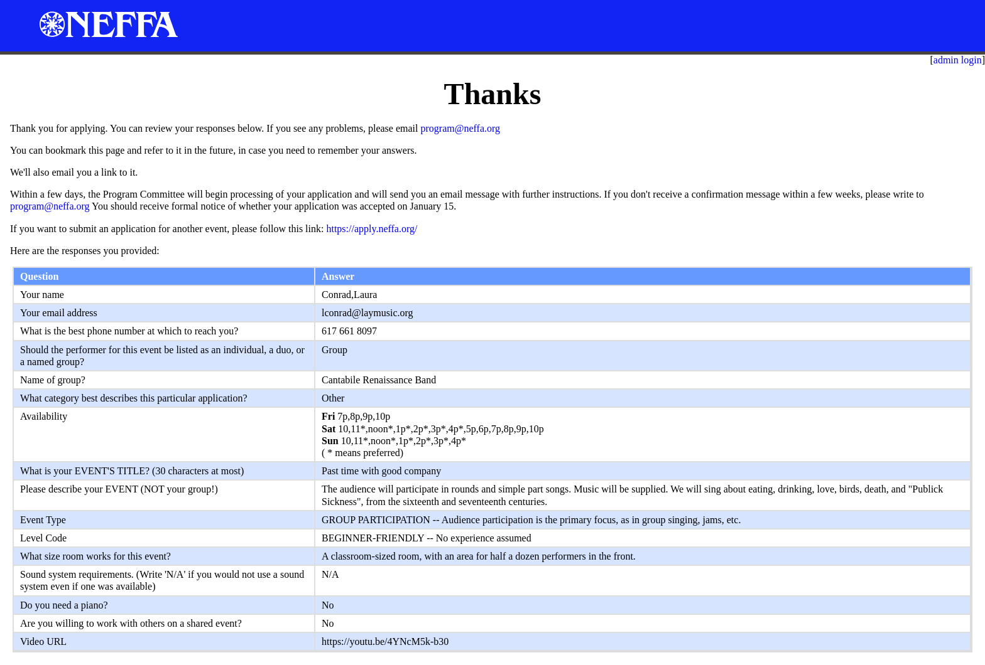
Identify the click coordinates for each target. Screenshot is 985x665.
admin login (957, 60)
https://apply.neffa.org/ (371, 228)
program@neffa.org (460, 128)
